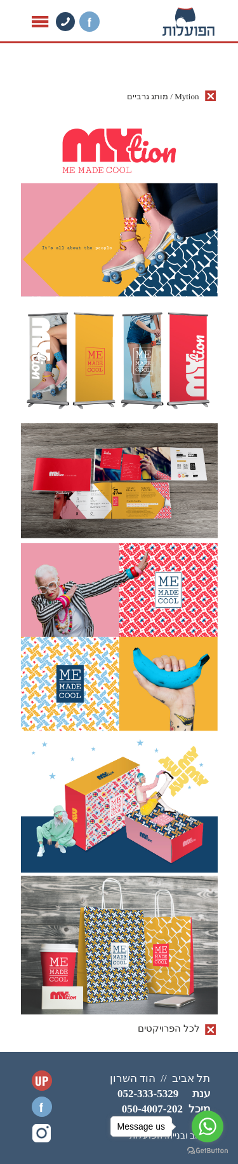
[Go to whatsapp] (207, 1126)
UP (41, 1080)
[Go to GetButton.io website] (207, 1151)
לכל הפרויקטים (169, 1028)
